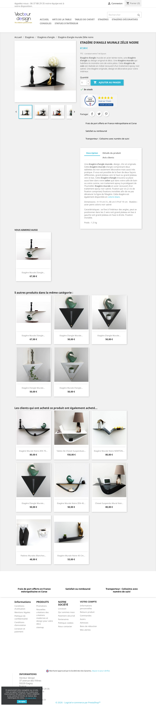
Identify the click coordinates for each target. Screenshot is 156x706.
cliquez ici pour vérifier (101, 671)
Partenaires (63, 619)
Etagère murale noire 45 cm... (71, 555)
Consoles (45, 23)
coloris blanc (113, 196)
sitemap (40, 627)
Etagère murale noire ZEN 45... (71, 503)
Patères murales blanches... (33, 555)
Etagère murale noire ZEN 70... (33, 451)
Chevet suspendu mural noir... (109, 503)
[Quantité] (83, 83)
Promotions (41, 606)
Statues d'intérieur (66, 23)
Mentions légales (22, 612)
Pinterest (106, 114)
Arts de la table (62, 19)
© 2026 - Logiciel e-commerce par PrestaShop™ (78, 702)
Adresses (84, 622)
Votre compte (88, 601)
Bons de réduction (88, 626)
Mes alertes (85, 629)
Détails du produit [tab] (112, 153)
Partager (92, 114)
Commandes (85, 615)
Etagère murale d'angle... (33, 272)
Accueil (44, 19)
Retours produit (87, 612)
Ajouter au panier (107, 82)
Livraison (62, 608)
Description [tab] (92, 153)
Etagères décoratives (125, 19)
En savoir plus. (30, 698)
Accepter (21, 702)
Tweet (99, 114)
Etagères (103, 19)
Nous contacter (65, 626)
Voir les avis (106, 105)
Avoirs (83, 619)
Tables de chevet (85, 19)
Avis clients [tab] (108, 157)
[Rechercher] (124, 15)
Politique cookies (65, 623)
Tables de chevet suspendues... (71, 451)
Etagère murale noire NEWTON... (109, 451)
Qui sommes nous (66, 612)
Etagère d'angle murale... (71, 335)
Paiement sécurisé (66, 615)
